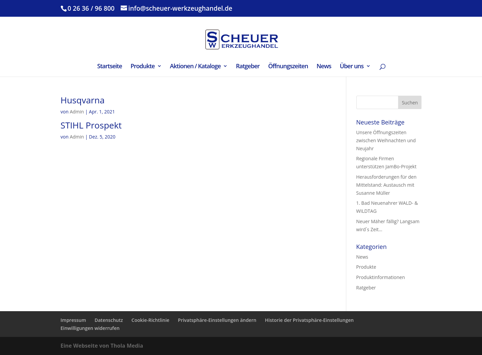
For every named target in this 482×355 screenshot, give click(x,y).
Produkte (142, 67)
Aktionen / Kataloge (195, 67)
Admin (77, 111)
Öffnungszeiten (288, 67)
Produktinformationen (380, 277)
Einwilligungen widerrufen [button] (90, 328)
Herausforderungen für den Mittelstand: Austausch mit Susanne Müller (386, 185)
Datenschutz (109, 320)
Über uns (352, 67)
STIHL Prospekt (91, 125)
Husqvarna (83, 100)
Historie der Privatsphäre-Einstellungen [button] (309, 320)
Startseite (109, 67)
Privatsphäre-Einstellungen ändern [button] (217, 320)
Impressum (73, 320)
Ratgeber (248, 67)
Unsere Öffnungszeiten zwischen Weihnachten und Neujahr (386, 140)
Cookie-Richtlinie (150, 320)
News (324, 67)
